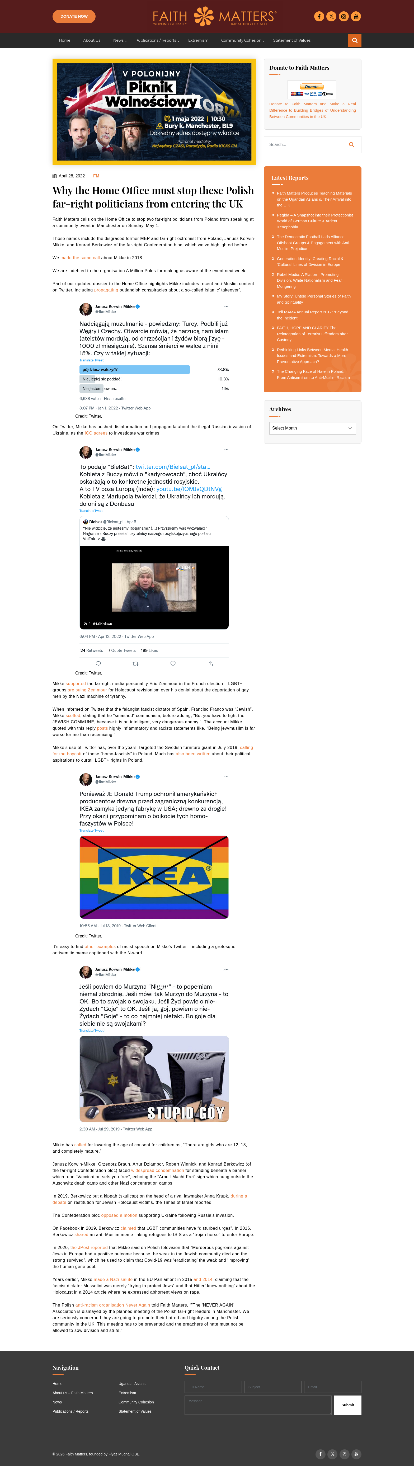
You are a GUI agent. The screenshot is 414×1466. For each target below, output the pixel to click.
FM (95, 176)
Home (57, 1384)
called (80, 1145)
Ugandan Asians (132, 1384)
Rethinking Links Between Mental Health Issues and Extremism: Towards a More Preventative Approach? (312, 355)
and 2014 (203, 1279)
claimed (128, 1228)
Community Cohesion (136, 1402)
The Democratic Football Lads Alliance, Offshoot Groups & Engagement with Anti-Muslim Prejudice (313, 242)
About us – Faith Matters (73, 1393)
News (57, 1402)
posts (102, 728)
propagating (106, 290)
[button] (117, 40)
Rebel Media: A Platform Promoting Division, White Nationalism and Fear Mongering (309, 280)
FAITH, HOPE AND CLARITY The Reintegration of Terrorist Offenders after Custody (312, 334)
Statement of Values (135, 1411)
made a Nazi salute (113, 1279)
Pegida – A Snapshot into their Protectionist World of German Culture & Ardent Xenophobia (315, 221)
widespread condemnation (157, 1170)
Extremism (127, 1393)
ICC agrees (96, 433)
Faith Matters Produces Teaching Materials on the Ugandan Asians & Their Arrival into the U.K (314, 199)
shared (81, 1234)
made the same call (80, 258)
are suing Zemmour (87, 690)
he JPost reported (90, 1247)
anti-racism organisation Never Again (113, 1305)
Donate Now (74, 16)
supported (76, 683)
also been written (193, 754)
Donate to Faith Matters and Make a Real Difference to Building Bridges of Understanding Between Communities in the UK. (312, 110)
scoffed (73, 715)
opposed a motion (119, 1215)
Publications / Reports (70, 1411)
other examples (100, 946)
